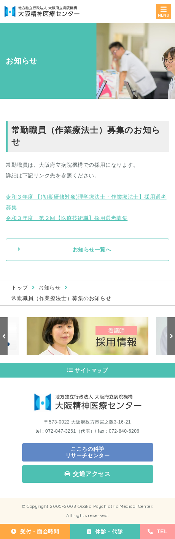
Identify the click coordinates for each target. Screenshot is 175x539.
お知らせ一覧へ (92, 250)
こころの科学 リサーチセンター (87, 452)
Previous (4, 336)
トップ (19, 288)
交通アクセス (87, 474)
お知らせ (49, 288)
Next (171, 336)
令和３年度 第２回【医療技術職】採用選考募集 (66, 218)
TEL (158, 531)
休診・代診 (105, 531)
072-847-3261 (60, 431)
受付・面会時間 (35, 531)
